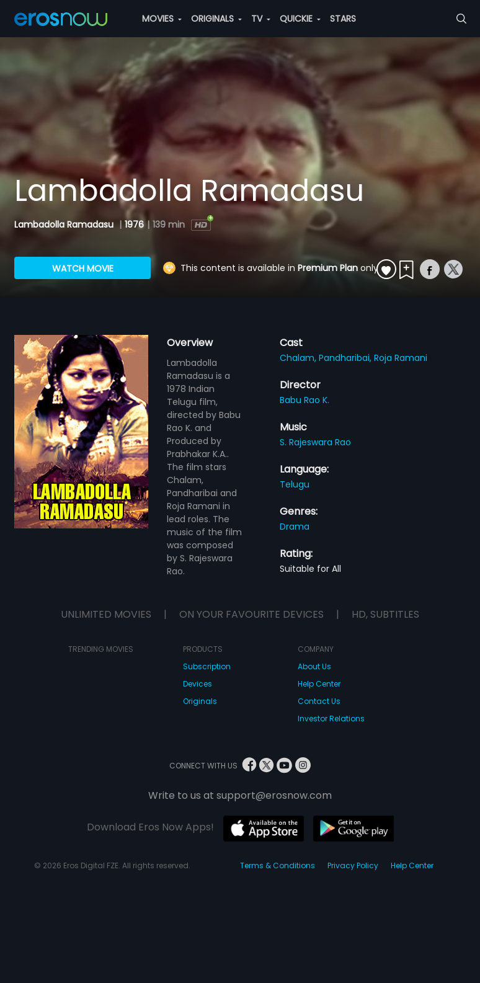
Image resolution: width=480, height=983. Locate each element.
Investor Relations (331, 718)
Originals (200, 701)
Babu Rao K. (304, 400)
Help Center (319, 683)
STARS (343, 18)
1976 (134, 224)
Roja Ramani (400, 358)
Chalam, (299, 358)
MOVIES (162, 18)
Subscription (207, 666)
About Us (314, 666)
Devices (197, 683)
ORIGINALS (216, 18)
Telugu (294, 484)
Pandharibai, (346, 358)
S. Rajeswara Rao (315, 442)
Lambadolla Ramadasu (65, 224)
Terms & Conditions (277, 865)
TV (260, 18)
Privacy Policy (352, 865)
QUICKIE (300, 18)
